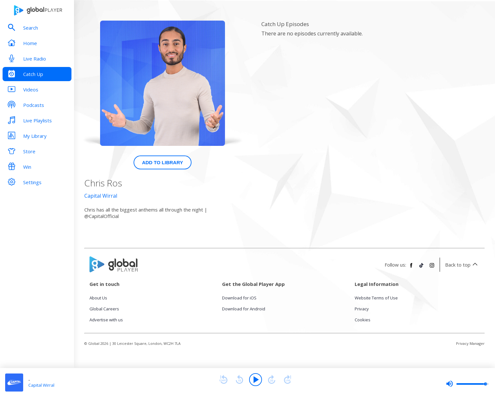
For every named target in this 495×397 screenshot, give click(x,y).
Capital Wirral (100, 195)
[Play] (255, 379)
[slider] (467, 384)
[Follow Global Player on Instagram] (431, 267)
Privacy (362, 309)
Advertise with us (106, 320)
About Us (98, 298)
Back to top (462, 265)
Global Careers (104, 309)
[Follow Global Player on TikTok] (421, 267)
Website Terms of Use (376, 298)
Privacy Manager (470, 343)
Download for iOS (239, 298)
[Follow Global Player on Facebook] (411, 267)
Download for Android (243, 309)
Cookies (362, 320)
